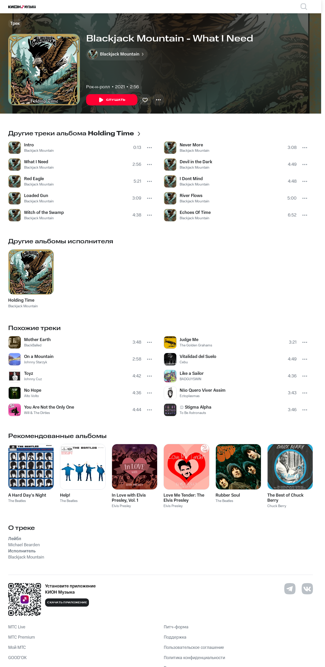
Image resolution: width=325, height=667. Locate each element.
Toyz (28, 373)
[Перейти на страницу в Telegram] (290, 588)
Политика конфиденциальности (194, 658)
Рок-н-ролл (98, 87)
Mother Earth (37, 340)
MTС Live (16, 627)
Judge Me (189, 340)
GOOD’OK (17, 658)
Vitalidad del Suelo (198, 357)
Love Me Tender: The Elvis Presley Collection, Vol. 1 (184, 498)
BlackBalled (33, 345)
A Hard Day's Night (27, 495)
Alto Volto (31, 396)
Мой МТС (17, 647)
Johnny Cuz (33, 379)
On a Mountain (39, 357)
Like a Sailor (192, 373)
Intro (29, 145)
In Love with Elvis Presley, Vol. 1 (129, 498)
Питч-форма (176, 627)
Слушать (112, 100)
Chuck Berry (276, 506)
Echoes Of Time (195, 213)
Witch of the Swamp (44, 213)
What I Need (36, 162)
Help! (65, 495)
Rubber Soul (228, 495)
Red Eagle (34, 179)
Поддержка (175, 637)
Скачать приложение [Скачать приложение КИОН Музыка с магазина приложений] (67, 602)
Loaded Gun (36, 196)
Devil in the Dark (196, 162)
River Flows (191, 196)
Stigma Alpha (198, 407)
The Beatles (17, 501)
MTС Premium (21, 637)
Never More (191, 145)
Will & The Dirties (37, 412)
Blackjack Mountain (39, 150)
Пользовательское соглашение (194, 647)
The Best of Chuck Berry (285, 498)
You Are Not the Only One (49, 407)
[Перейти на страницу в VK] (307, 588)
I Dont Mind (191, 179)
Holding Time (21, 300)
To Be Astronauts (193, 412)
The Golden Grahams (196, 345)
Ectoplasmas (190, 396)
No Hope (32, 390)
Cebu (184, 362)
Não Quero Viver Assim (203, 390)
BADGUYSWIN (190, 379)
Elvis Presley (121, 506)
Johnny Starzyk (35, 362)
